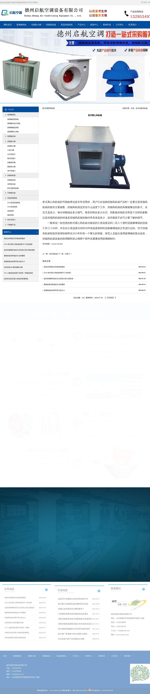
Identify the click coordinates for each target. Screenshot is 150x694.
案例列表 (107, 25)
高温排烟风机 (67, 25)
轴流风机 (10, 215)
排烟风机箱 (51, 25)
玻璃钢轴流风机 (13, 127)
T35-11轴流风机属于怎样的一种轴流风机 (18, 273)
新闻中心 (94, 25)
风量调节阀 (11, 162)
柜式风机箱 (54, 254)
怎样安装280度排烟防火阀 (13, 267)
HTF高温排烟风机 (13, 203)
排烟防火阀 (36, 25)
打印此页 (110, 298)
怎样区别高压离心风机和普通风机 (16, 279)
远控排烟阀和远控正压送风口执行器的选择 (19, 250)
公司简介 (120, 25)
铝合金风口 (11, 220)
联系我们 (132, 25)
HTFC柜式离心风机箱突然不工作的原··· (58, 273)
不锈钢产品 (11, 225)
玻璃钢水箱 (11, 136)
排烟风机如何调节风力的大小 (14, 261)
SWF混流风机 (12, 207)
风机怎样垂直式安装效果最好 (14, 238)
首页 (132, 108)
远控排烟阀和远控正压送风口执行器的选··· (59, 279)
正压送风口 (11, 154)
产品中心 (82, 25)
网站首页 (8, 25)
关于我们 (144, 2)
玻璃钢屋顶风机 (13, 119)
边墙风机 (10, 211)
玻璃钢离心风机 (13, 132)
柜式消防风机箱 (13, 188)
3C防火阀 (10, 150)
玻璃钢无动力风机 (13, 123)
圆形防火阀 (11, 167)
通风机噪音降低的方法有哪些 (14, 256)
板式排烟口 (11, 158)
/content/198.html (57, 244)
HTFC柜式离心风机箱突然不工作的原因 (18, 244)
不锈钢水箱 (11, 193)
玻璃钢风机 (21, 25)
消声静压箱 (11, 184)
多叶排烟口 (11, 171)
